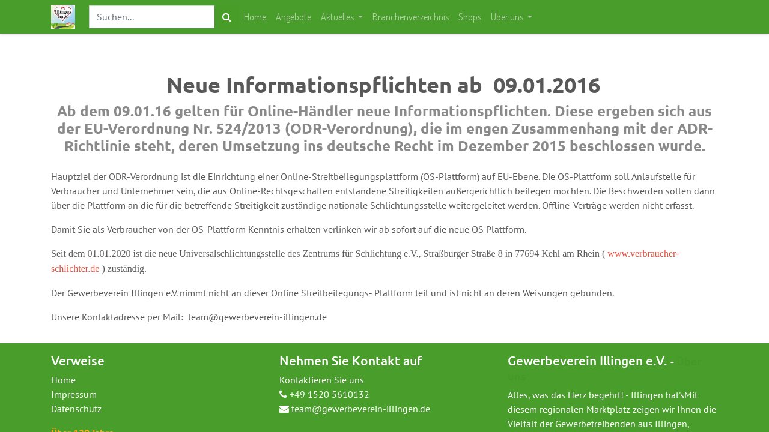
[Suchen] (226, 16)
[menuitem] (255, 17)
